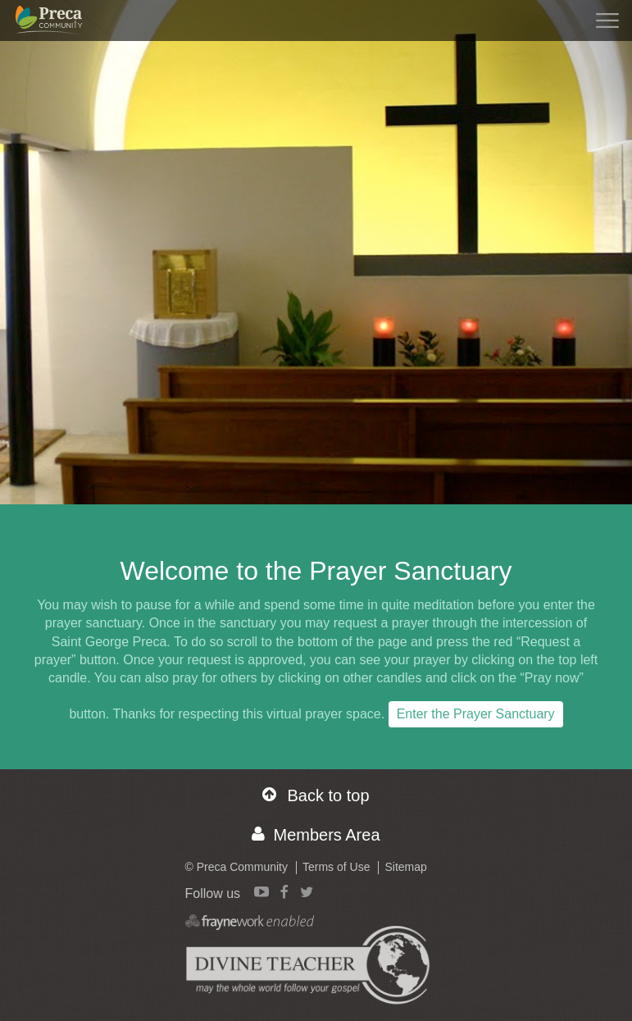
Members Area (316, 834)
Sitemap (405, 866)
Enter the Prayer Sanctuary (476, 714)
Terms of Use (336, 866)
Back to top (315, 795)
